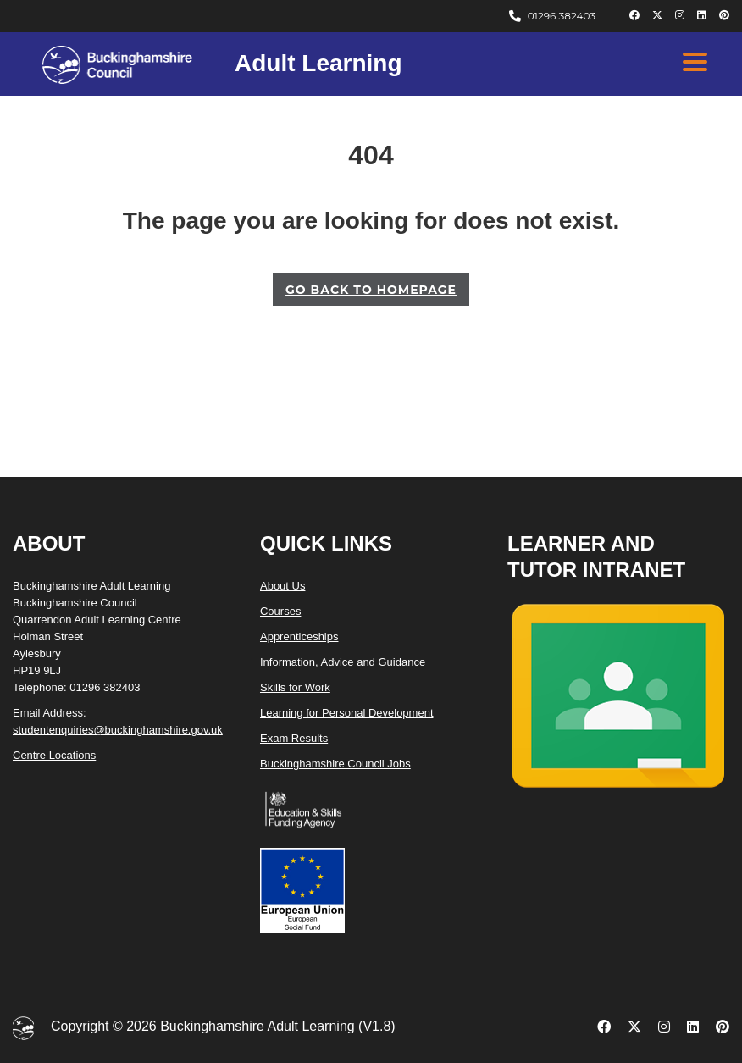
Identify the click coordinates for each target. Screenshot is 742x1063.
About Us (282, 585)
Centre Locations (54, 755)
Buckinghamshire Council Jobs (335, 763)
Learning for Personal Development (347, 712)
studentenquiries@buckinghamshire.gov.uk (118, 729)
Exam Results (294, 738)
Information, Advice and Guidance (342, 662)
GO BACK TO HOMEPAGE (371, 289)
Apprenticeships (299, 636)
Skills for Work (295, 687)
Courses (280, 611)
